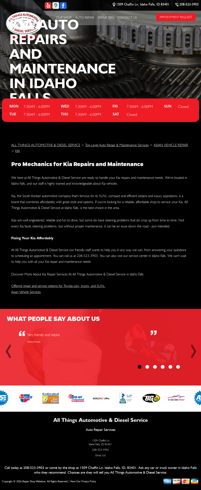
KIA (17, 151)
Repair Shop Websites (33, 481)
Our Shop (64, 17)
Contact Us (127, 17)
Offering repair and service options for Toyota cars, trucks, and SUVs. (58, 286)
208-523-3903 (189, 4)
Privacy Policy (88, 481)
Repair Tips (106, 17)
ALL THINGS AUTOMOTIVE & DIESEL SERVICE (45, 145)
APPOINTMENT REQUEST (175, 17)
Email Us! (100, 455)
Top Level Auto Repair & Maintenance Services (117, 145)
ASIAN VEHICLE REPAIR (171, 145)
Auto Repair (84, 17)
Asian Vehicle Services (26, 292)
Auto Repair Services (100, 430)
